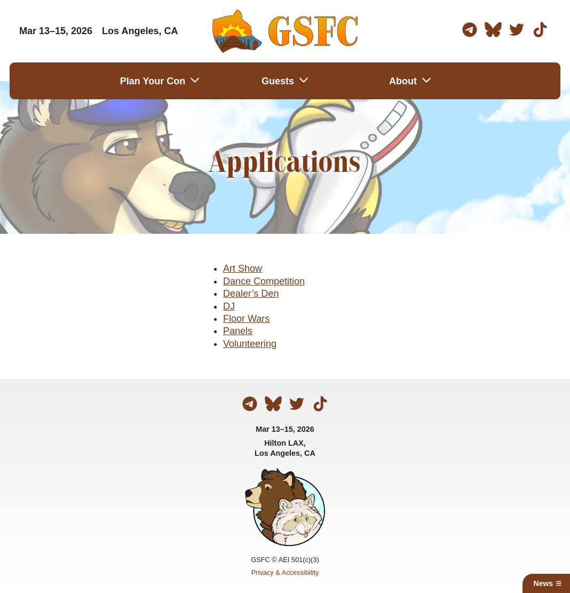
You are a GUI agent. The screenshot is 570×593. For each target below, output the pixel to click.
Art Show (242, 268)
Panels (237, 331)
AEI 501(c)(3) (299, 560)
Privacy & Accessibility (285, 572)
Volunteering (249, 343)
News (548, 583)
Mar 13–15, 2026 (285, 429)
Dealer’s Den (251, 293)
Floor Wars (246, 318)
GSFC (260, 560)
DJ (229, 306)
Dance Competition (264, 281)
